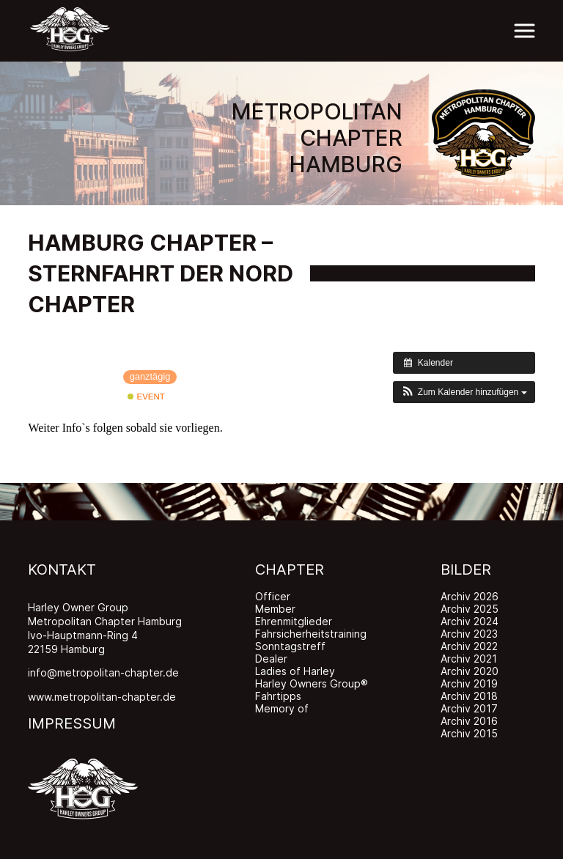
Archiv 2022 (469, 646)
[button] (464, 392)
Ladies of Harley (295, 671)
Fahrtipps (278, 696)
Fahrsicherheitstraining (311, 633)
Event (146, 396)
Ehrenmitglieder (293, 621)
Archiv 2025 (469, 608)
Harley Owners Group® (311, 683)
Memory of (282, 708)
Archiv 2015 (469, 733)
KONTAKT (62, 569)
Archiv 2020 (469, 671)
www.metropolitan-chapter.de (102, 696)
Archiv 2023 (469, 633)
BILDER (466, 569)
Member (275, 608)
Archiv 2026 (469, 596)
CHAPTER (289, 569)
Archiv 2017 (469, 708)
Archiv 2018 (469, 696)
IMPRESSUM (72, 723)
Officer (272, 596)
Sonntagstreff (290, 646)
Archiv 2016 (469, 721)
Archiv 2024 (469, 621)
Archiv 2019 (469, 683)
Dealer (271, 658)
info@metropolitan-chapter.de (103, 672)
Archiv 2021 (469, 658)
